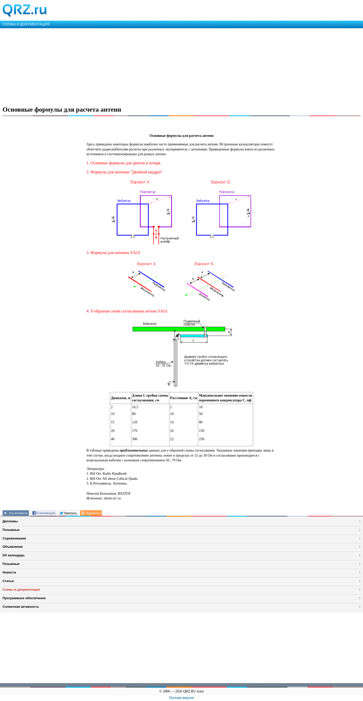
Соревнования (14, 538)
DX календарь (14, 555)
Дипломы (10, 521)
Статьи (8, 581)
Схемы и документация (21, 589)
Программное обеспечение (24, 598)
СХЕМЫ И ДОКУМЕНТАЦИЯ (26, 24)
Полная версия (181, 698)
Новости (9, 572)
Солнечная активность (21, 607)
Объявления (13, 547)
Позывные (11, 530)
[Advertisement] (151, 66)
